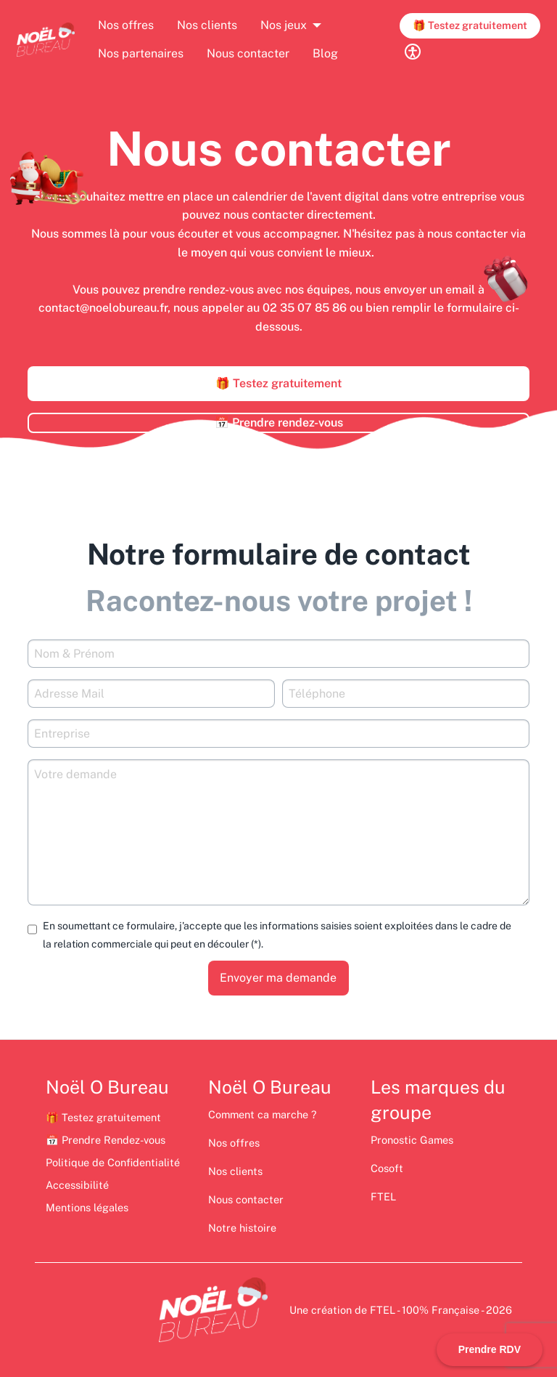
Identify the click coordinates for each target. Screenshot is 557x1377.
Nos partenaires (140, 53)
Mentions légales (87, 1207)
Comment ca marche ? (264, 1114)
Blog (325, 53)
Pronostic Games (412, 1140)
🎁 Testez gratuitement (470, 25)
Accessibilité (77, 1185)
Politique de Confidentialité (113, 1162)
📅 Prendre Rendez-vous (105, 1140)
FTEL (383, 1196)
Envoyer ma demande (278, 978)
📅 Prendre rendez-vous (279, 422)
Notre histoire (242, 1227)
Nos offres (126, 25)
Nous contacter (248, 53)
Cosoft (387, 1168)
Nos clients (207, 25)
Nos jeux (283, 25)
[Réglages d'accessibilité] (413, 52)
